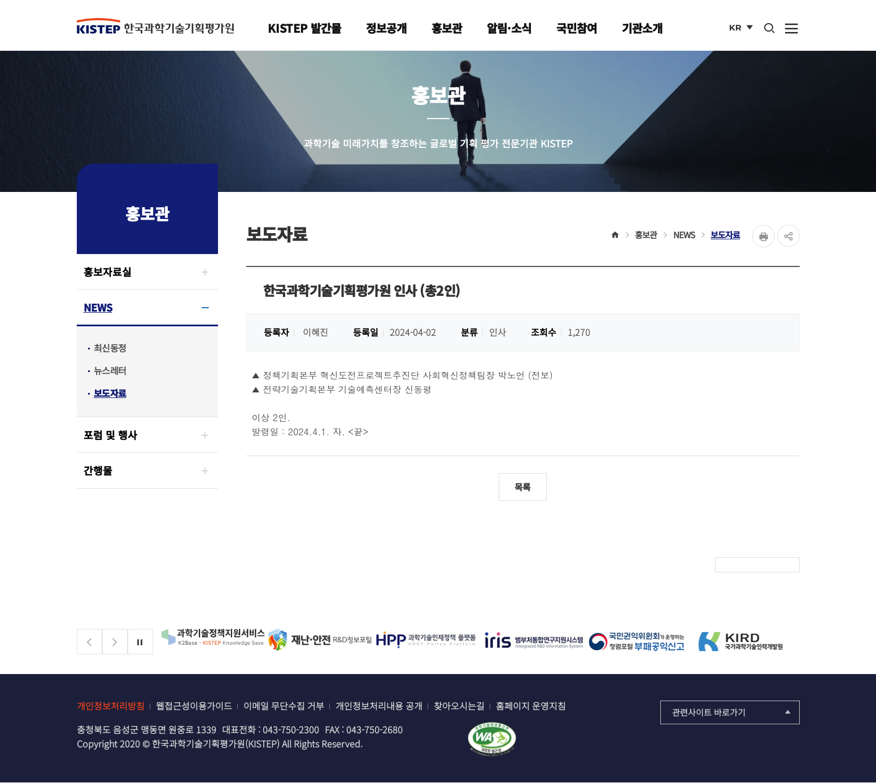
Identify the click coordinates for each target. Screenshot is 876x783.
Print (763, 236)
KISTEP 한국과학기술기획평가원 (155, 26)
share (788, 236)
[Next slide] (115, 642)
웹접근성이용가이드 (194, 706)
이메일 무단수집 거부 (283, 706)
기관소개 (642, 28)
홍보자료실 (108, 271)
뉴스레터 (110, 370)
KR (742, 30)
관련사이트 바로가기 (733, 713)
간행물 (98, 470)
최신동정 (110, 348)
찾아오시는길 (459, 706)
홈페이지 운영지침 (531, 706)
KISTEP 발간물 (304, 28)
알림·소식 (509, 28)
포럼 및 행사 (110, 434)
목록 (523, 487)
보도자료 (110, 393)
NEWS (98, 307)
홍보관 (447, 28)
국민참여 (576, 28)
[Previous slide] (89, 642)
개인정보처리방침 (111, 706)
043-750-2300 (291, 730)
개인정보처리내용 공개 (378, 706)
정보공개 (386, 28)
